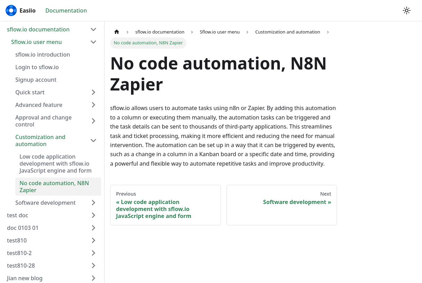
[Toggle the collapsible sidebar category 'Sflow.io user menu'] (93, 42)
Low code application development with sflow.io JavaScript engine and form (56, 163)
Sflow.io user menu (36, 42)
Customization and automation (40, 140)
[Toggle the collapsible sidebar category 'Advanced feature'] (93, 104)
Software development (45, 202)
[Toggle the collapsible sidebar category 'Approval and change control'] (93, 121)
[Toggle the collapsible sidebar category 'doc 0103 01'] (93, 227)
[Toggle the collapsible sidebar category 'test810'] (93, 240)
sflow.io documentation (38, 29)
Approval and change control (43, 121)
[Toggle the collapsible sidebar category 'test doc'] (93, 215)
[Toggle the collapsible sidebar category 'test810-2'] (93, 253)
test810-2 (19, 253)
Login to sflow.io (37, 67)
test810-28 (21, 265)
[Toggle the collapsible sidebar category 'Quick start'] (93, 92)
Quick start (30, 92)
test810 (17, 240)
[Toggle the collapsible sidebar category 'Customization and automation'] (93, 140)
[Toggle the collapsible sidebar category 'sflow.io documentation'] (93, 29)
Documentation (66, 10)
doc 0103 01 (23, 228)
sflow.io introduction (42, 54)
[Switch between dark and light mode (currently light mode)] (406, 10)
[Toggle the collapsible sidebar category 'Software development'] (93, 202)
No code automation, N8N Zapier (54, 186)
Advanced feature (38, 105)
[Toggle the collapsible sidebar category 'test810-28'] (93, 265)
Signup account (35, 80)
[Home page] (116, 32)
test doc (17, 215)
